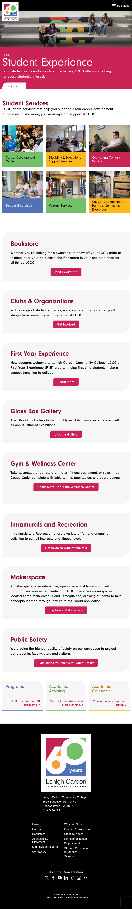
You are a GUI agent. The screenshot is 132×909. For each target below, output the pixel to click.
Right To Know (73, 834)
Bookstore (38, 834)
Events (36, 829)
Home (5, 54)
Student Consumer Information (76, 849)
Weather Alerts (73, 824)
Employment (72, 843)
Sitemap (69, 856)
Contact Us (39, 851)
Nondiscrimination (75, 838)
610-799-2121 (51, 810)
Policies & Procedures (78, 829)
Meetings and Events (45, 847)
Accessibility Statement (40, 840)
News (35, 824)
